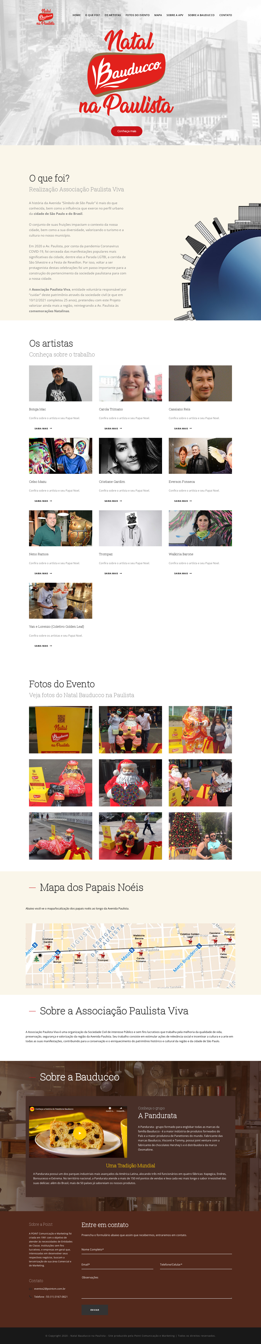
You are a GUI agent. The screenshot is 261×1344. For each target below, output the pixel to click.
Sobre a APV (175, 15)
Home (77, 15)
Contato (225, 15)
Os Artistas (113, 15)
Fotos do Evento (138, 15)
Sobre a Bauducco (201, 15)
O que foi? (92, 15)
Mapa (158, 15)
